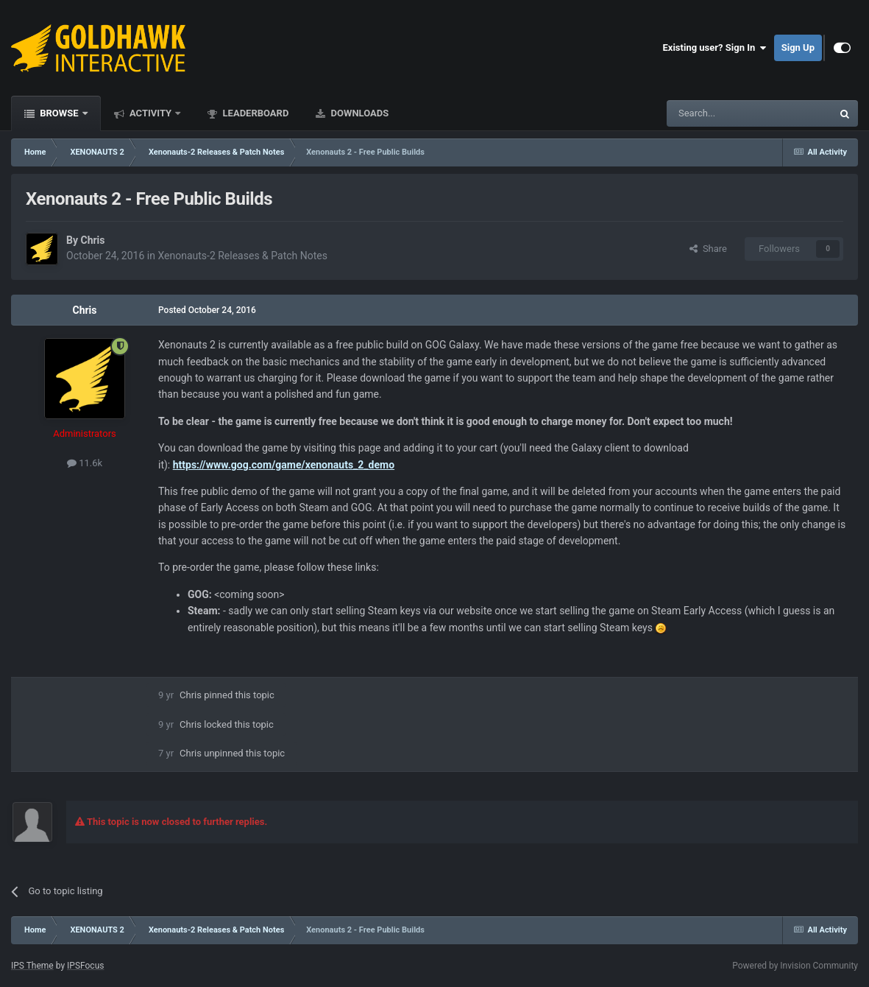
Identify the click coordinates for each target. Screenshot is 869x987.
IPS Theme (32, 965)
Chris (92, 240)
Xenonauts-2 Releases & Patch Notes (242, 255)
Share (708, 248)
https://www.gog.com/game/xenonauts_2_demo (283, 465)
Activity (150, 113)
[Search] (714, 113)
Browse (59, 113)
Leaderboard (254, 113)
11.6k (84, 462)
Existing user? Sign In (715, 48)
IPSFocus (85, 965)
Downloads (358, 113)
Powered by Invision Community (795, 965)
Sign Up (798, 47)
